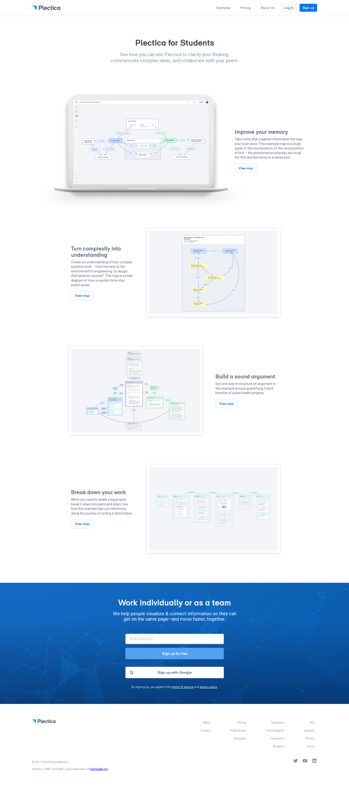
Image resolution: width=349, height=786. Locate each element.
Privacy (310, 738)
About (207, 722)
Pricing (245, 8)
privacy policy (208, 687)
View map (246, 168)
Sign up (308, 8)
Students (279, 746)
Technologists (275, 730)
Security (309, 730)
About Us (267, 8)
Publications (238, 730)
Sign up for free (174, 653)
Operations (277, 738)
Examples (223, 8)
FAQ (312, 722)
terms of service (182, 687)
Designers (278, 722)
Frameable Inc (99, 769)
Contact (205, 730)
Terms (311, 746)
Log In (289, 8)
